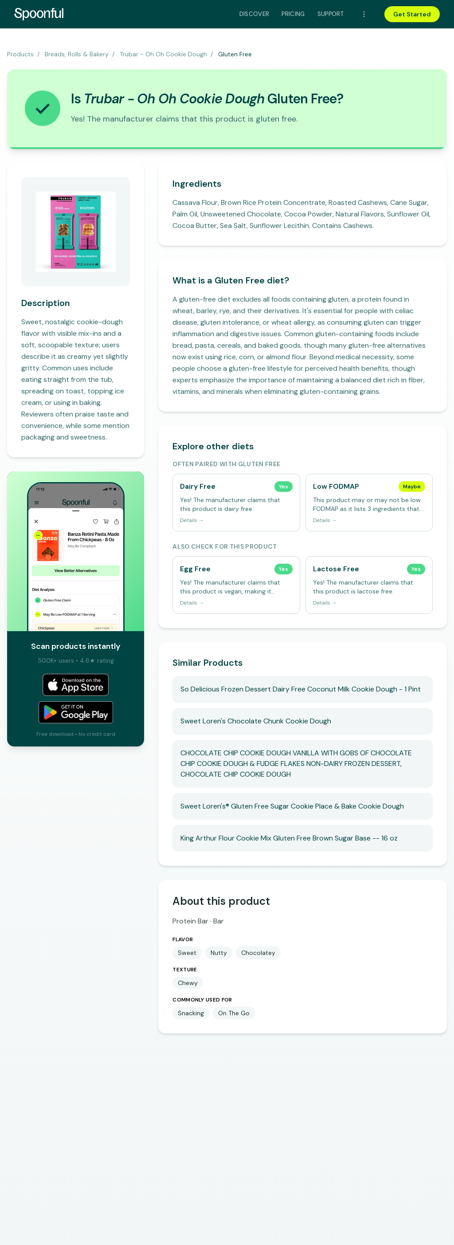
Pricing (293, 14)
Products (20, 54)
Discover (254, 14)
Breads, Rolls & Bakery (77, 54)
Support (330, 14)
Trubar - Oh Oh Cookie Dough (163, 54)
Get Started (412, 14)
